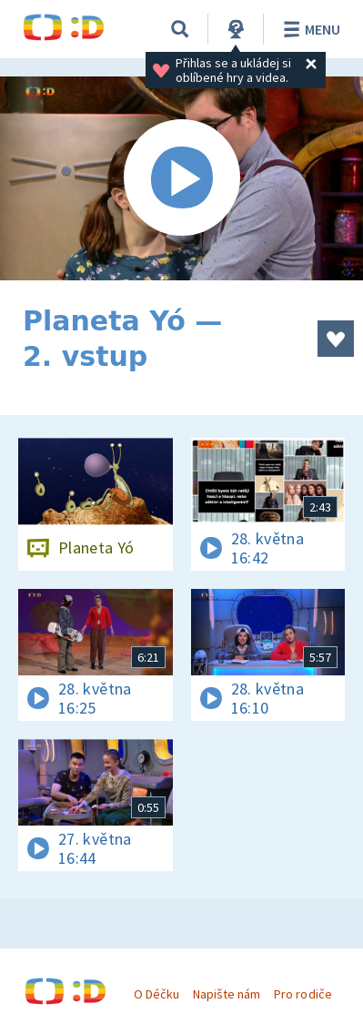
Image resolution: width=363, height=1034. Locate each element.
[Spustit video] (181, 178)
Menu (308, 29)
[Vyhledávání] (180, 29)
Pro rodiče (302, 994)
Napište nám (226, 994)
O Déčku (156, 994)
